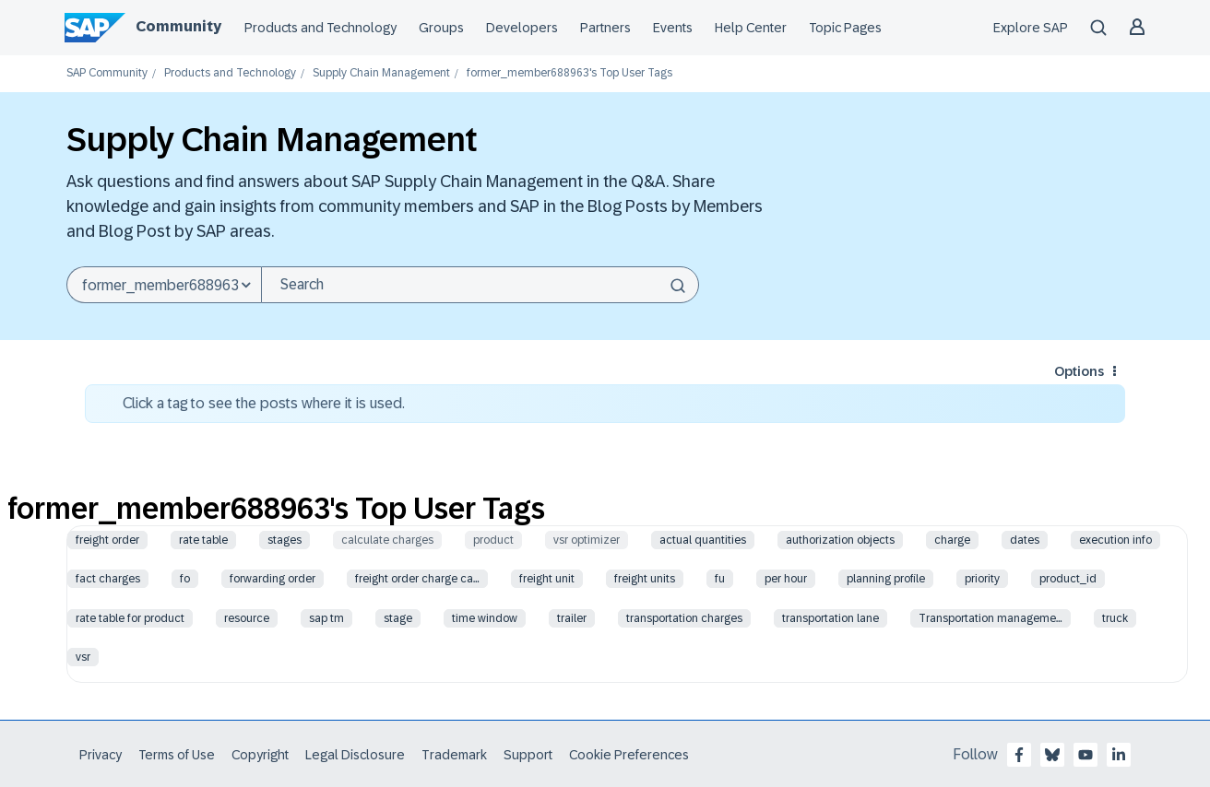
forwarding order (272, 578)
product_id (1068, 578)
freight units (644, 578)
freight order (107, 540)
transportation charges (684, 618)
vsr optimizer (586, 540)
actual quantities (702, 540)
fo (185, 578)
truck (1115, 618)
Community (178, 26)
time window (484, 618)
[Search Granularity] (163, 284)
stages (284, 540)
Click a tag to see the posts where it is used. (264, 403)
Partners (605, 27)
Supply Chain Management (381, 73)
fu (720, 578)
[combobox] (480, 284)
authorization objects (840, 540)
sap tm (326, 618)
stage (398, 618)
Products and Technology (320, 27)
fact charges (108, 578)
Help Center (751, 27)
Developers (522, 27)
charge (952, 540)
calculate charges (387, 540)
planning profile (886, 578)
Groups (441, 27)
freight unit (547, 578)
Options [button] (1079, 371)
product (493, 540)
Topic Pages (845, 27)
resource (246, 618)
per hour (786, 578)
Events (673, 27)
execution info (1115, 540)
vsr (83, 657)
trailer (572, 618)
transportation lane (830, 618)
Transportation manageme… (990, 618)
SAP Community (107, 73)
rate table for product (130, 618)
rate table (203, 540)
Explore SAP (1030, 27)
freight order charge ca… (417, 578)
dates (1024, 540)
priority (982, 578)
